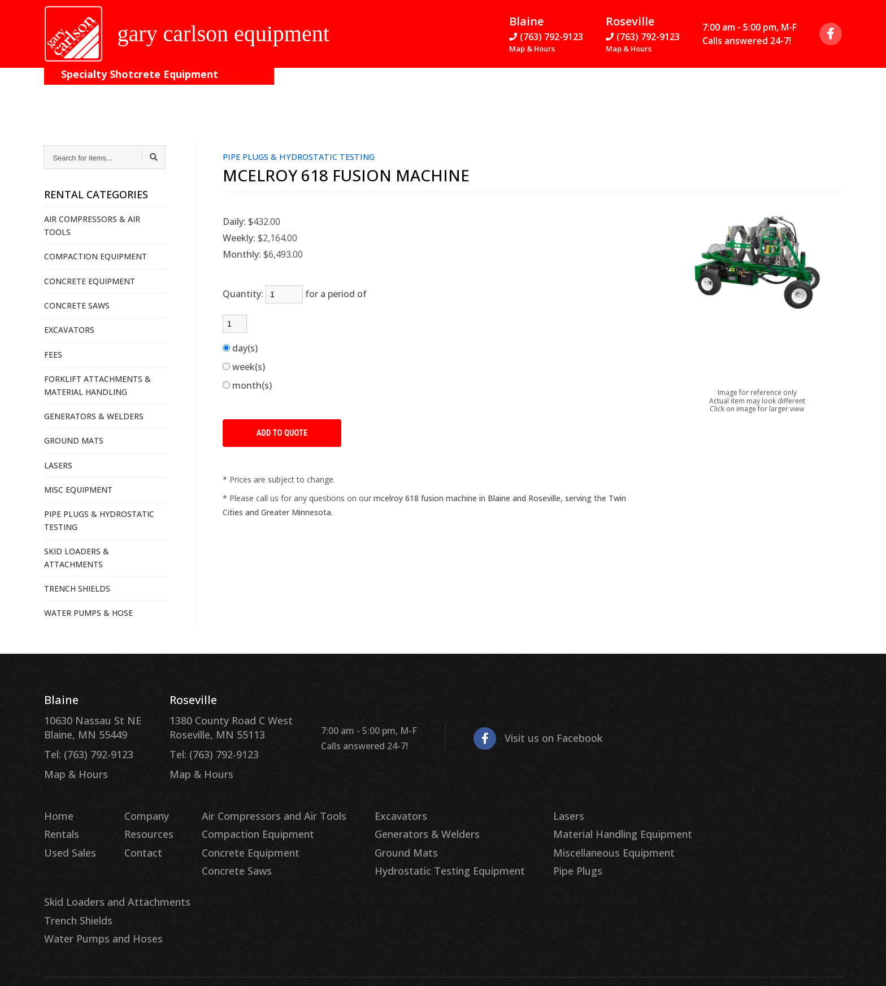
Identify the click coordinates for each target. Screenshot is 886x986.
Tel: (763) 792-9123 (84, 751)
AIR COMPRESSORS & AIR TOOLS (92, 225)
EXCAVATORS (69, 329)
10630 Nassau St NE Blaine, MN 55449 (87, 726)
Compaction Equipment (241, 825)
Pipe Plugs (533, 858)
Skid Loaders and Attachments (732, 808)
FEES (53, 354)
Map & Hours (532, 52)
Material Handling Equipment (574, 825)
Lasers (525, 808)
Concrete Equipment (235, 841)
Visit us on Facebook (509, 735)
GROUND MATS (73, 440)
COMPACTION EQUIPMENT (95, 256)
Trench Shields (697, 825)
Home (57, 808)
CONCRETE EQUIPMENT (89, 281)
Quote (810, 90)
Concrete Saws (222, 858)
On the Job (130, 90)
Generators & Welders (395, 825)
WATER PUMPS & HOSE (88, 612)
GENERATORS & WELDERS (94, 416)
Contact (319, 90)
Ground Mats (376, 841)
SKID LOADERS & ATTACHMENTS (76, 557)
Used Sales (67, 841)
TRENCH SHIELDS (77, 588)
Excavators (371, 808)
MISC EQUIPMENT (78, 489)
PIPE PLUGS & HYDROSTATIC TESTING (99, 520)
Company (194, 90)
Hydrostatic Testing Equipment (415, 858)
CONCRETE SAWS (77, 305)
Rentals (60, 825)
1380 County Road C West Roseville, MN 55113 (213, 726)
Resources (258, 90)
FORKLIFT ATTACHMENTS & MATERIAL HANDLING (97, 385)
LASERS (58, 465)
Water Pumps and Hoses (719, 841)
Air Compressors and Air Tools (255, 808)
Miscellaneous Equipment (566, 841)
